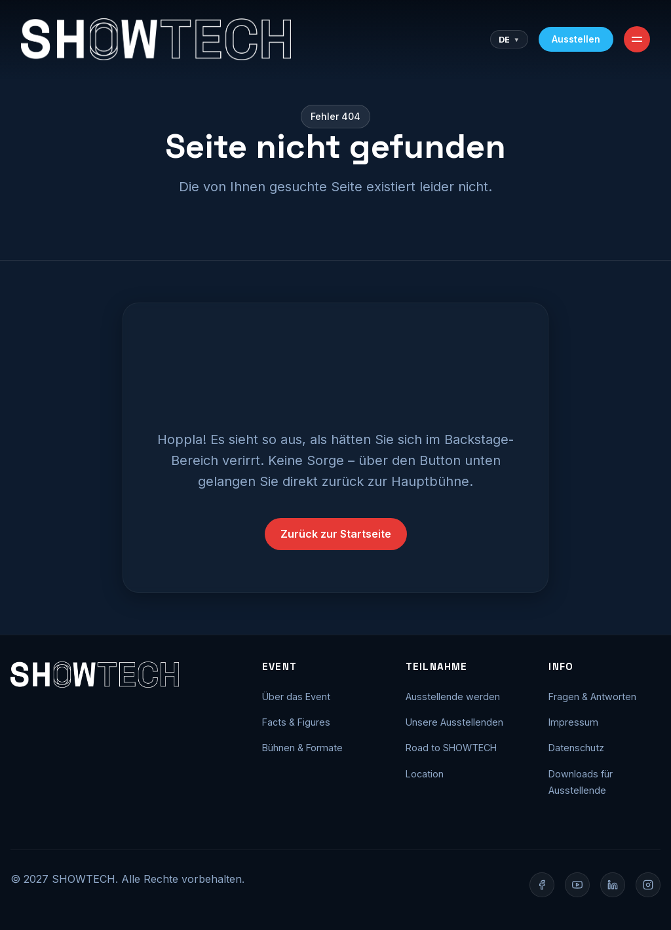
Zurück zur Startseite (335, 533)
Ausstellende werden (453, 696)
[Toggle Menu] (637, 39)
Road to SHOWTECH (451, 747)
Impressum (573, 722)
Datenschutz (576, 747)
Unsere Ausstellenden (454, 722)
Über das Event (296, 696)
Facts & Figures (296, 722)
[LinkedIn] (612, 884)
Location (425, 773)
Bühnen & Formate (302, 747)
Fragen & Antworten (592, 696)
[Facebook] (541, 884)
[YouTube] (577, 884)
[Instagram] (648, 884)
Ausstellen (576, 39)
